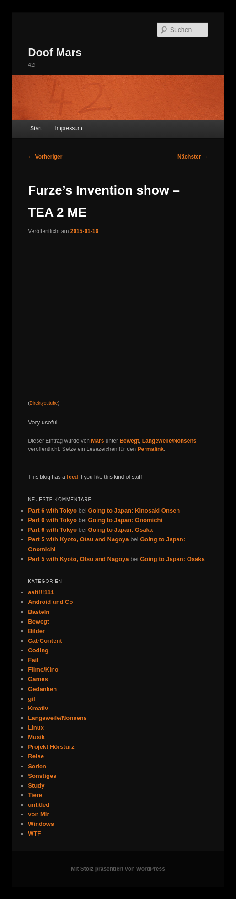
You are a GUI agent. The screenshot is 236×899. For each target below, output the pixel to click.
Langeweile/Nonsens (169, 441)
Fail (33, 659)
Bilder (36, 631)
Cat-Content (45, 640)
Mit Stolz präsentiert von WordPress (118, 869)
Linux (36, 727)
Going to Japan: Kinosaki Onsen (134, 510)
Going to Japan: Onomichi (125, 520)
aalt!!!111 (41, 592)
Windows (41, 823)
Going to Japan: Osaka (120, 529)
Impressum (68, 128)
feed (72, 477)
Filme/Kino (43, 669)
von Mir (38, 814)
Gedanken (42, 689)
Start (36, 128)
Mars (97, 441)
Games (38, 679)
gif (31, 698)
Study (36, 785)
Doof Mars (54, 52)
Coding (38, 650)
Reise (36, 756)
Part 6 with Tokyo (52, 510)
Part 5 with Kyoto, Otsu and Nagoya (78, 539)
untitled (38, 804)
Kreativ (38, 708)
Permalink (151, 449)
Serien (37, 766)
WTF (34, 833)
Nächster (192, 156)
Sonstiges (42, 775)
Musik (36, 737)
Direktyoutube (44, 403)
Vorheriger (45, 156)
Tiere (35, 795)
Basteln (38, 611)
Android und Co (50, 601)
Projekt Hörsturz (51, 746)
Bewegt (129, 441)
